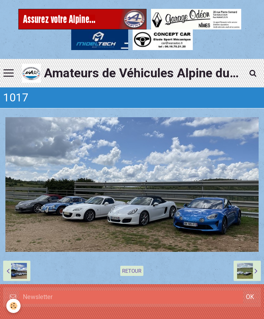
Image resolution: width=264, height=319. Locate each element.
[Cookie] (13, 306)
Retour (131, 271)
